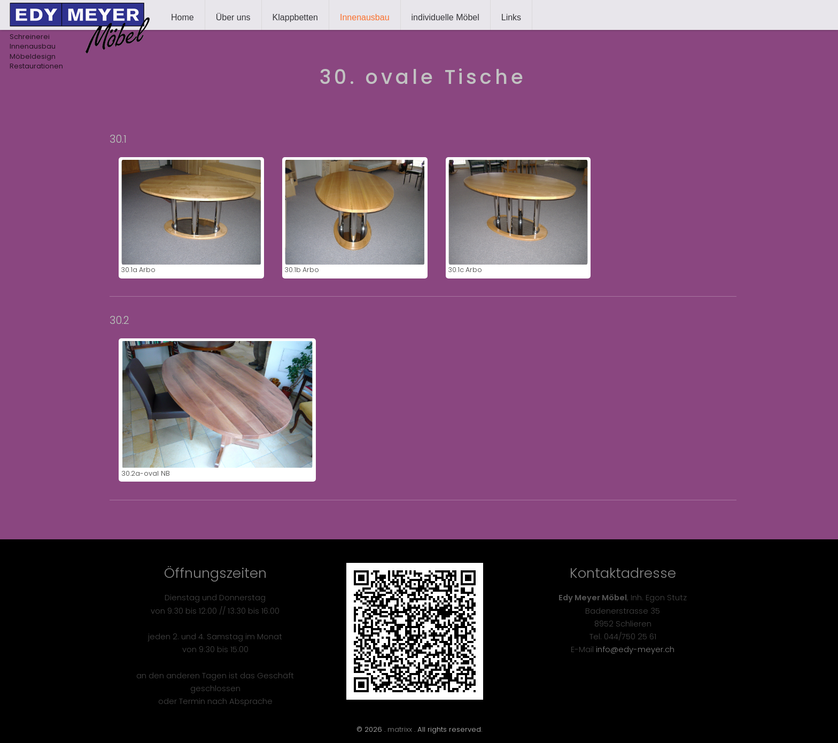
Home (182, 17)
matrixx (399, 729)
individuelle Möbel (445, 17)
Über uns (233, 17)
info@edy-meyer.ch (635, 649)
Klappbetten (295, 17)
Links (511, 17)
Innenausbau (365, 17)
